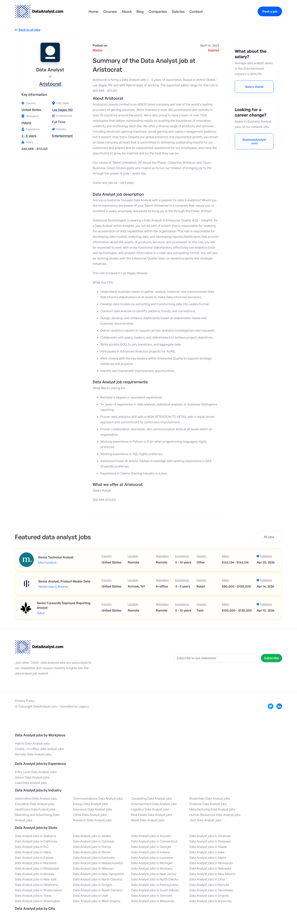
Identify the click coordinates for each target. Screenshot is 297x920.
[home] (39, 11)
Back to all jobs (27, 30)
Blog (140, 11)
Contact (196, 11)
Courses (110, 11)
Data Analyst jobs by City (35, 908)
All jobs (269, 537)
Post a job (269, 11)
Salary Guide (254, 87)
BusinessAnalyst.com (254, 141)
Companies (157, 11)
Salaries (178, 11)
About (127, 11)
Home (93, 11)
